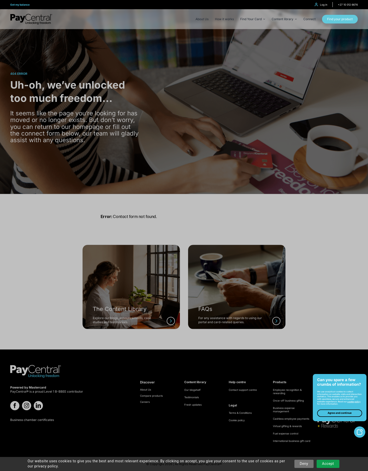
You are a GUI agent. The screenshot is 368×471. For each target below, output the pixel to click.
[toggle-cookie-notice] (359, 428)
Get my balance (20, 4)
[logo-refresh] (31, 15)
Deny (304, 464)
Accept (328, 464)
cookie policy (354, 401)
